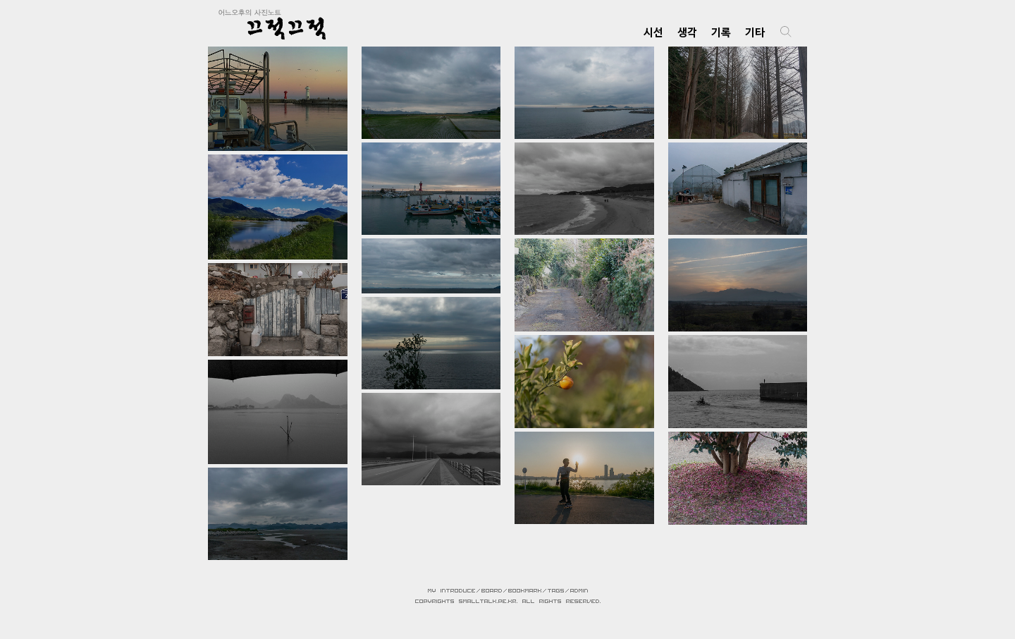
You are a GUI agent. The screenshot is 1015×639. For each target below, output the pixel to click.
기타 (755, 32)
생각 (687, 32)
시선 (653, 32)
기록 (721, 32)
